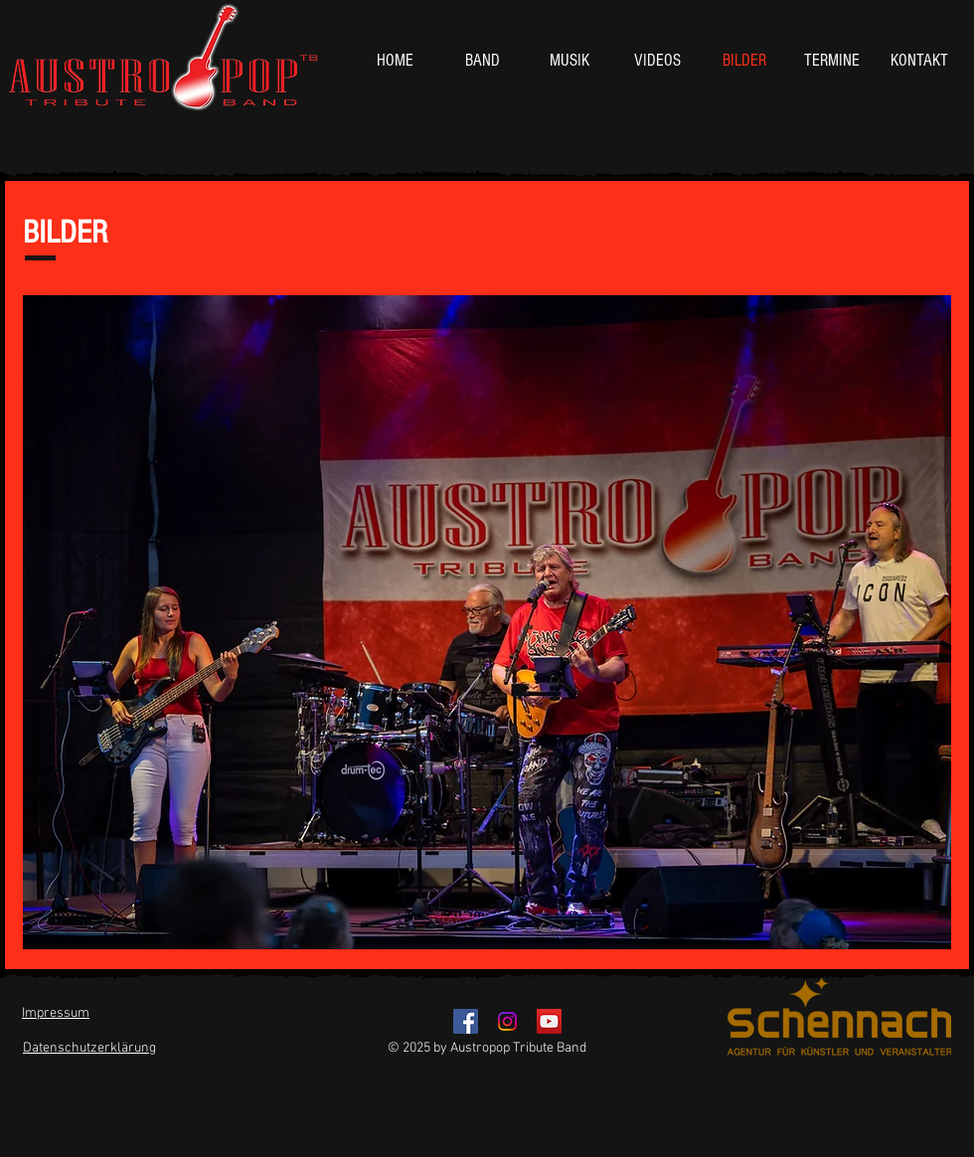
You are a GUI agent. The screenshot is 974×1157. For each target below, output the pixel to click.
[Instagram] (507, 1021)
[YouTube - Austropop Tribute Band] (549, 1021)
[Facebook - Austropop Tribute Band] (465, 1021)
